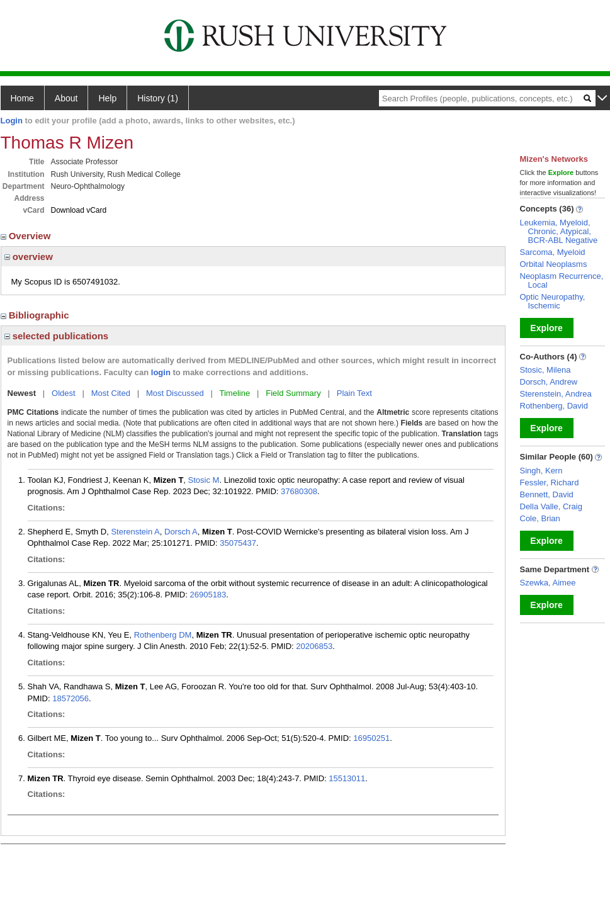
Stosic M (204, 480)
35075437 (238, 543)
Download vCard (79, 210)
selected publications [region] (56, 335)
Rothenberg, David (554, 405)
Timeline (235, 393)
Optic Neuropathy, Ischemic (552, 301)
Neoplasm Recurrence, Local (562, 280)
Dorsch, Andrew (549, 382)
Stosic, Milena (545, 370)
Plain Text (354, 393)
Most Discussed (175, 393)
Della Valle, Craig (551, 506)
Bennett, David (546, 494)
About (66, 98)
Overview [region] (27, 235)
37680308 (299, 491)
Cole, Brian (540, 518)
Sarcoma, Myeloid (552, 252)
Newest (22, 393)
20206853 (314, 646)
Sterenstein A (135, 531)
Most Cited (110, 393)
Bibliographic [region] (36, 315)
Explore (546, 328)
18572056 (70, 698)
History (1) (157, 98)
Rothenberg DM (163, 635)
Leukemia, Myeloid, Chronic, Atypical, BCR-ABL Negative (559, 231)
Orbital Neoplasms (553, 264)
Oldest (64, 393)
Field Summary (293, 393)
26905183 (207, 594)
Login (12, 120)
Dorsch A (181, 531)
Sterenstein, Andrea (556, 393)
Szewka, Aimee (548, 582)
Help (107, 98)
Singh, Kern (541, 470)
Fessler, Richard (549, 482)
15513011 (347, 778)
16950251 (371, 738)
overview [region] (28, 256)
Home (22, 98)
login (161, 372)
